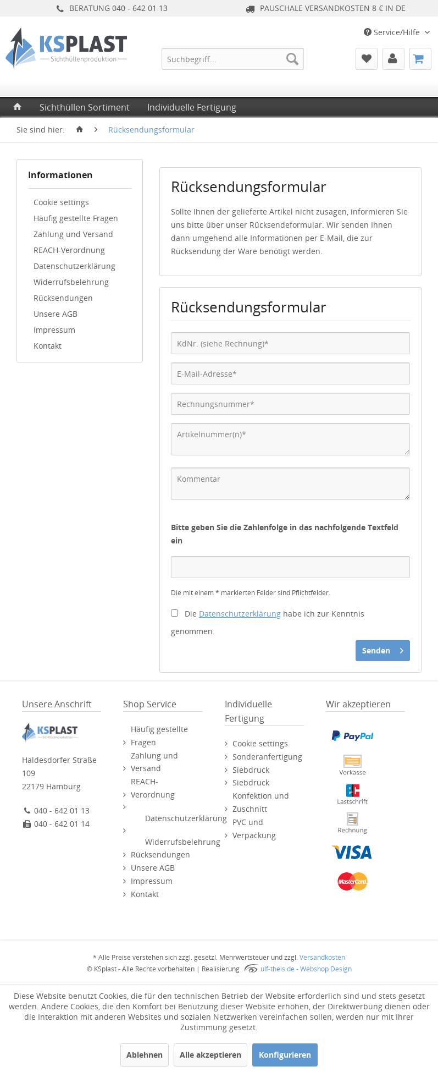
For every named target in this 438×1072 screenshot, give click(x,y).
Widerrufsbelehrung (71, 282)
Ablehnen (144, 1054)
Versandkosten (322, 957)
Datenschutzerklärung (74, 266)
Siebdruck (250, 770)
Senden (382, 649)
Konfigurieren (285, 1054)
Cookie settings (61, 202)
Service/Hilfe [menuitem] (393, 32)
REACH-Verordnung (69, 250)
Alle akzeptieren (210, 1054)
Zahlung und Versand (73, 234)
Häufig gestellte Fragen (76, 218)
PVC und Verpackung (254, 828)
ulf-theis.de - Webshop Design (306, 969)
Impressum (54, 330)
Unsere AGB (55, 314)
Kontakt (48, 345)
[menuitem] (233, 59)
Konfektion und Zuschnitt (260, 802)
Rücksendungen (63, 298)
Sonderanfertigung (267, 756)
